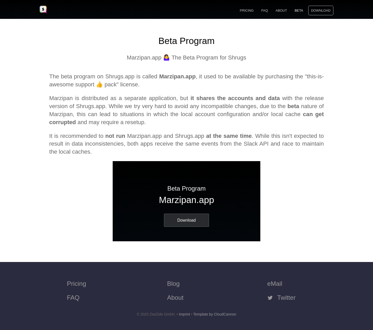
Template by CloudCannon (214, 314)
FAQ (264, 10)
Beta (299, 10)
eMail (274, 283)
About (281, 10)
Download (321, 10)
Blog (173, 283)
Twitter (281, 297)
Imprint (184, 314)
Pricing (247, 10)
